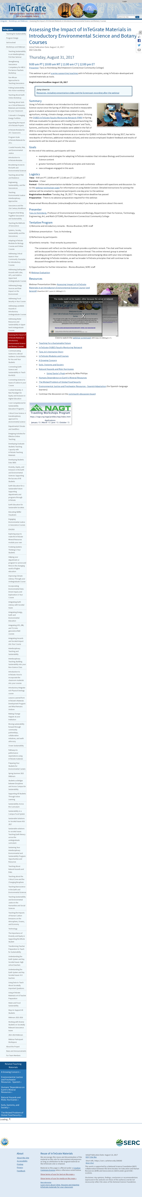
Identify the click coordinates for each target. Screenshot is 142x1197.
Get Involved (11, 42)
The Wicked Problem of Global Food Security (60, 382)
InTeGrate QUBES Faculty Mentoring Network (60, 347)
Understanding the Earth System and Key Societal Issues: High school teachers (16, 960)
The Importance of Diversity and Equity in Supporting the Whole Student (16, 937)
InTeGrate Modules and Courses (54, 356)
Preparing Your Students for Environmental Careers (16, 766)
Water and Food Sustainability (14, 1004)
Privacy (20, 1167)
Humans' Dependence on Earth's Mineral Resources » (13, 1089)
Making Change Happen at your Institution (14, 717)
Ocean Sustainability (16, 745)
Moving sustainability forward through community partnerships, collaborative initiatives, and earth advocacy (16, 732)
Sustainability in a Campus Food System (16, 812)
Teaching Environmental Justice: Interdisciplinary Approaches (16, 196)
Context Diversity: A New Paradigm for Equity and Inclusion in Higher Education (16, 394)
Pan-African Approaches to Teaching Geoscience (16, 80)
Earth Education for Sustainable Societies (16, 506)
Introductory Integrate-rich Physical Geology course (17, 690)
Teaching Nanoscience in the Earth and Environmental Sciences (17, 890)
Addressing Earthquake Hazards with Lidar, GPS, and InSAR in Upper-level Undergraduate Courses (17, 275)
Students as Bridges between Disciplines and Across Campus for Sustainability (17, 784)
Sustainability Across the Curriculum (16, 805)
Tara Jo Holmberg (37, 212)
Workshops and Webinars (18, 21)
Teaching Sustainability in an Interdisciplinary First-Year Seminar (17, 54)
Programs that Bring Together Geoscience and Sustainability (16, 216)
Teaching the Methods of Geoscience (16, 224)
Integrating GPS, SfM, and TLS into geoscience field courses (16, 629)
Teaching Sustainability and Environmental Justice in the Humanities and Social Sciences (17, 902)
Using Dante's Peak (56, 373)
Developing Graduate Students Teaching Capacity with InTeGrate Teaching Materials (16, 449)
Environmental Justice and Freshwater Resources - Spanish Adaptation (72, 386)
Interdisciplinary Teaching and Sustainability (14, 651)
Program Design (12, 38)
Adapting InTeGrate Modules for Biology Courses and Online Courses (15, 244)
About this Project (13, 1046)
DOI (30, 49)
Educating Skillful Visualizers (14, 513)
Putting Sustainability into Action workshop (16, 89)
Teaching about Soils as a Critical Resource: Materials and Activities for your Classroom (16, 106)
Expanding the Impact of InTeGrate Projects (16, 124)
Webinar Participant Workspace (15, 1040)
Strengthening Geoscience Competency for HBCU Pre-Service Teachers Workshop (16, 67)
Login (125, 1)
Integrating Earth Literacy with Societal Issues (16, 605)
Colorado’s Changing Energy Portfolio (16, 116)
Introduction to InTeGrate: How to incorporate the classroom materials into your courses (16, 677)
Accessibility (22, 1161)
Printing (20, 1164)
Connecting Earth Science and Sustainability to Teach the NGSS (16, 371)
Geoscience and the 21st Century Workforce (17, 207)
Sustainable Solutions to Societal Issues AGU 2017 (16, 821)
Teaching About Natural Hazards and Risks (16, 869)
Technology (12, 929)
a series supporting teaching (64, 73)
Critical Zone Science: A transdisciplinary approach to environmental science (17, 417)
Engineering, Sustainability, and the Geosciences (16, 185)
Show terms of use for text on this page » (57, 1174)
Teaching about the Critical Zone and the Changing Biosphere (16, 879)
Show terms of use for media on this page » (58, 1178)
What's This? (90, 1163)
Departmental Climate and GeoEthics (16, 427)
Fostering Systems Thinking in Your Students (15, 550)
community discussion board (82, 393)
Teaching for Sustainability (16, 34)
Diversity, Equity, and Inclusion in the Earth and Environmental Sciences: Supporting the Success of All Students (16, 474)
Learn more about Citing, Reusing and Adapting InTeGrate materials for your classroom (59, 1186)
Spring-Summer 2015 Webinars (16, 774)
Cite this (37, 49)
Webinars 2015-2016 (15, 1017)
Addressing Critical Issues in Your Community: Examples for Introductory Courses (16, 259)
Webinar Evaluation (40, 272)
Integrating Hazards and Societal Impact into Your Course (15, 641)
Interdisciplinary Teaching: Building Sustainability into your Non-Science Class (17, 663)
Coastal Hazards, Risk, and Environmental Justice (16, 150)
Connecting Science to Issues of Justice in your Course (17, 383)
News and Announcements (16, 1051)
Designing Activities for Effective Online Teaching (16, 436)
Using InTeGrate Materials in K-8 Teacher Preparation (17, 995)
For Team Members (13, 1055)
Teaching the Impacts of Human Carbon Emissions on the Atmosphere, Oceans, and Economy (16, 918)
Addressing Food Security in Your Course (17, 299)
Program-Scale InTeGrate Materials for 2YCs (16, 140)
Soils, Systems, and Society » (10, 1106)
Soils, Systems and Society (51, 364)
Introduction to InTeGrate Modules (15, 158)
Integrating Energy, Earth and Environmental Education (15, 616)
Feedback (21, 1171)
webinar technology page (48, 187)
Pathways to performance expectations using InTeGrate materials (15, 754)
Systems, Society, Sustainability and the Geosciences (16, 233)
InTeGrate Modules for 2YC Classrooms (16, 131)
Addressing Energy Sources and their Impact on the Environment (15, 289)
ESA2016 (11, 529)
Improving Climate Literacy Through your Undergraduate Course (16, 579)
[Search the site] (126, 17)
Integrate (3, 21)
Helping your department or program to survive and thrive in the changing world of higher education (17, 564)
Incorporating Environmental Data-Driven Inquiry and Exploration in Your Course (16, 592)
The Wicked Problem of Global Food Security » (12, 1113)
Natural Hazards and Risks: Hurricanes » (11, 1098)
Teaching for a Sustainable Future (55, 343)
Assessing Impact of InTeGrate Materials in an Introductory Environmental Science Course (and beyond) (59, 287)
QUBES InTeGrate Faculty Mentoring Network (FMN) (57, 117)
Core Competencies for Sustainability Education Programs (17, 406)
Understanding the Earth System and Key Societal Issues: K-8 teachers (16, 973)
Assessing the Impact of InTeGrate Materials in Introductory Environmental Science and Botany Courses (17, 340)
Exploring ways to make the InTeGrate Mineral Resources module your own (15, 538)
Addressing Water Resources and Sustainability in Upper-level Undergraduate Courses (17, 324)
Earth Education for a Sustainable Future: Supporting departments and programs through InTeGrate (16, 493)
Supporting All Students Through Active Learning (17, 796)
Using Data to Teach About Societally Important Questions (16, 985)
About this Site (23, 1158)
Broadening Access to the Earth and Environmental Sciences (17, 168)
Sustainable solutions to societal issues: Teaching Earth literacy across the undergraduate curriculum (16, 835)
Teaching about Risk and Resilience (16, 176)
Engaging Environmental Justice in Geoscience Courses (16, 522)
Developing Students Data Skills (16, 461)
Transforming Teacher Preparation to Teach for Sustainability (16, 949)
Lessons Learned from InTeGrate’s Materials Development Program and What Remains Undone (17, 703)
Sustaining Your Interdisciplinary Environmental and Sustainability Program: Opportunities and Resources (17, 854)
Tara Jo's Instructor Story (51, 351)
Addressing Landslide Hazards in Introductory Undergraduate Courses (17, 310)
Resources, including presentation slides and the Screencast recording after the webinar (77, 92)
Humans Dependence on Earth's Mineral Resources (63, 377)
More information (45, 1182)
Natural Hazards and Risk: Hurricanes (56, 369)
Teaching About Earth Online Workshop (16, 96)
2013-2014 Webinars (15, 1035)
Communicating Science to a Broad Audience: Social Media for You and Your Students (17, 356)
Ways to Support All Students (15, 1011)
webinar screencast (82, 337)
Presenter (34, 67)
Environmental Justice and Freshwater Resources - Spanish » (12, 1079)
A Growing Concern (48, 360)
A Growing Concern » (11, 1072)
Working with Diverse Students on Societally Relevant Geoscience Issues (16, 1026)
